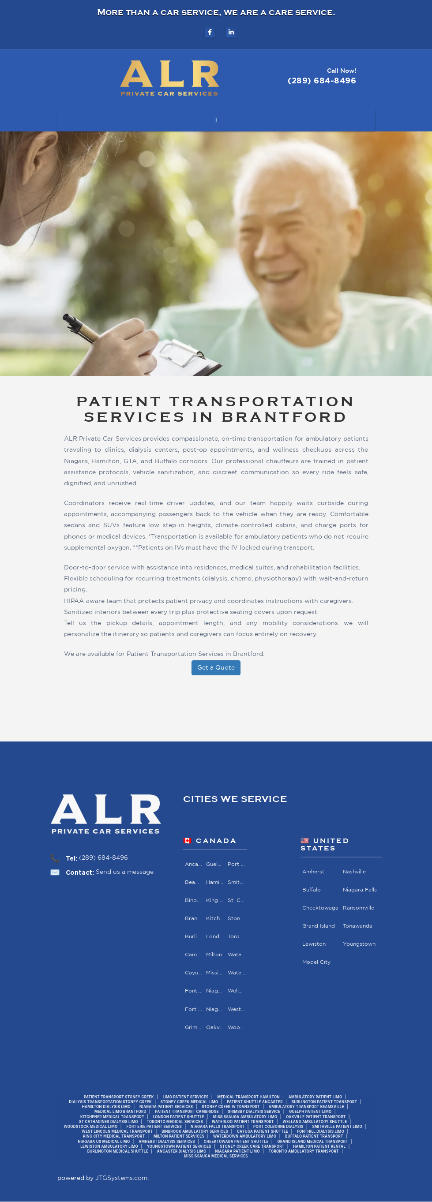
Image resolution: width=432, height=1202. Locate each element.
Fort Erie (194, 1009)
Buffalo (311, 889)
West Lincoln (236, 1009)
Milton (214, 954)
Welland (236, 991)
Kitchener (215, 918)
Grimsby (194, 1027)
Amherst (313, 871)
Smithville (236, 882)
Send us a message (125, 872)
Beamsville (194, 882)
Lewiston (314, 944)
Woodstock (236, 1027)
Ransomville (358, 908)
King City (215, 900)
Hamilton (215, 882)
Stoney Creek (236, 918)
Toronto (236, 936)
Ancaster (194, 863)
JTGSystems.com (121, 1178)
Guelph (215, 863)
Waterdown (236, 954)
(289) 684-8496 (103, 858)
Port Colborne (236, 863)
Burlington (194, 936)
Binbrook (194, 900)
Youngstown (359, 944)
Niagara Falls (215, 1009)
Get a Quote (216, 667)
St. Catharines (236, 900)
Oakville (215, 1027)
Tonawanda (357, 926)
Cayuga (194, 972)
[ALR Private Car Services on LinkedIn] (231, 32)
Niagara (215, 991)
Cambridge (194, 954)
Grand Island (318, 926)
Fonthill (194, 991)
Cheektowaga (320, 908)
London (215, 936)
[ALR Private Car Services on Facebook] (210, 32)
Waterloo (236, 972)
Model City (316, 962)
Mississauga (215, 972)
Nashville (354, 871)
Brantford (194, 918)
